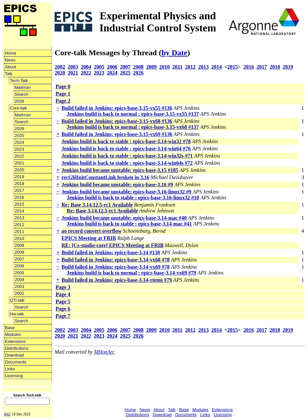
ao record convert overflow (91, 231)
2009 (19, 245)
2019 (19, 176)
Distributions (16, 348)
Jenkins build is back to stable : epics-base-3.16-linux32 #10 (133, 197)
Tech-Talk (19, 80)
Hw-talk (17, 313)
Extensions (15, 341)
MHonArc (104, 352)
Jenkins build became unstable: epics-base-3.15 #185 (119, 170)
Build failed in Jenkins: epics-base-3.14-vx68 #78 (115, 259)
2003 (19, 286)
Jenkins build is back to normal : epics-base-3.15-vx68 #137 (133, 127)
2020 (19, 169)
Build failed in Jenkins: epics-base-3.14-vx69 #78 (115, 267)
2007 (19, 259)
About (10, 66)
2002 (19, 293)
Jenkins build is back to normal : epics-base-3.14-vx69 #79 (131, 273)
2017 (19, 190)
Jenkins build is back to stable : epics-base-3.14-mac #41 (129, 224)
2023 (19, 149)
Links (10, 368)
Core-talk (18, 108)
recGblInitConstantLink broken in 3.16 (105, 177)
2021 (19, 162)
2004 (19, 279)
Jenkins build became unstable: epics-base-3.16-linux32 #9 (126, 191)
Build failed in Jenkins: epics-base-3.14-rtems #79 (116, 280)
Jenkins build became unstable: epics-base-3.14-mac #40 (124, 218)
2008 (19, 252)
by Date (174, 52)
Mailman (23, 87)
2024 (19, 142)
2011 (19, 231)
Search (21, 94)
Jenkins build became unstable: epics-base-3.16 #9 (117, 184)
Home (10, 53)
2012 (19, 224)
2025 (19, 135)
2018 (19, 183)
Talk (8, 73)
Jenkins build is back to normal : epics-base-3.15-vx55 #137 (133, 114)
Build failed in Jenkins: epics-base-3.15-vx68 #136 (116, 121)
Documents (15, 362)
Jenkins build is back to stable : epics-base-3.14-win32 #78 (126, 141)
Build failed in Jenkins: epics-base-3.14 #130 (110, 252)
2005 (19, 272)
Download (14, 355)
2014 (19, 211)
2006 (19, 265)
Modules (13, 334)
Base (10, 327)
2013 (19, 217)
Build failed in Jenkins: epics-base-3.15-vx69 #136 (116, 134)
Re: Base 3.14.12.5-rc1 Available (97, 205)
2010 (19, 238)
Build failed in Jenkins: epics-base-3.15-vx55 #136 (116, 108)
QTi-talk (17, 300)
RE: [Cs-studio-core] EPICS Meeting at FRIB (112, 245)
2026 (19, 101)
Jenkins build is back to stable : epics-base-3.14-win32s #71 (127, 156)
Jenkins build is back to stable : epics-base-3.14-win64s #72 (127, 163)
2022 (19, 156)
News (10, 60)
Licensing (14, 375)
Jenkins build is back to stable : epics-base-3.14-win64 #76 (126, 148)
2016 (19, 197)
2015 (19, 204)
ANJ (7, 414)
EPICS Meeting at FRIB (88, 238)
